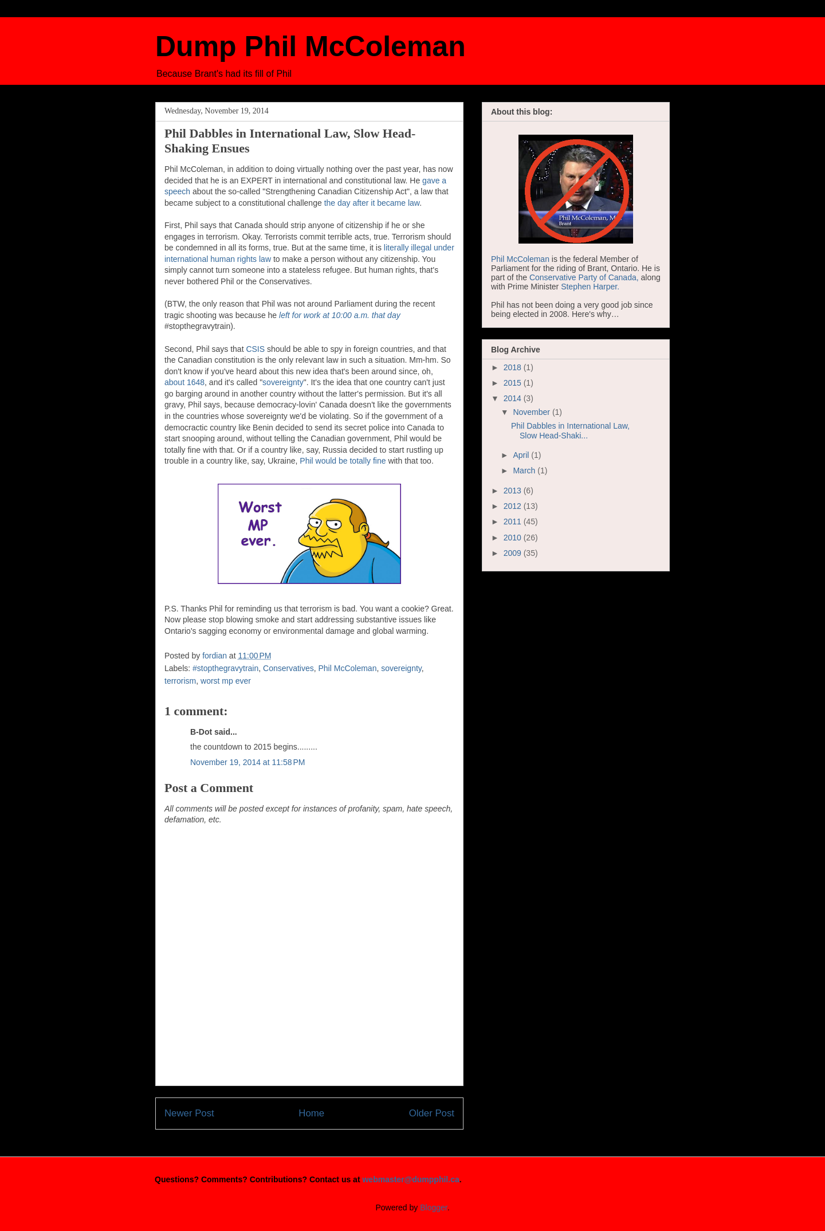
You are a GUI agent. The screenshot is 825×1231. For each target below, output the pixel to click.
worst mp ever (226, 680)
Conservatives (288, 668)
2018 (514, 367)
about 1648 (184, 382)
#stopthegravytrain (225, 668)
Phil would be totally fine (343, 460)
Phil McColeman (348, 668)
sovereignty (283, 382)
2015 (514, 382)
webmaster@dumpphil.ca (410, 1179)
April (522, 455)
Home (311, 1113)
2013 (514, 490)
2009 (514, 553)
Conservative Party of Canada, (584, 277)
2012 (514, 506)
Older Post (431, 1113)
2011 (514, 521)
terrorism (180, 680)
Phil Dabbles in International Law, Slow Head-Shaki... (570, 430)
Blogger (433, 1207)
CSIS (255, 349)
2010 (514, 537)
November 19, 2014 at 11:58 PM (247, 762)
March (525, 470)
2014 (514, 398)
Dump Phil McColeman (310, 46)
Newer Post (189, 1113)
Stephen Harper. (590, 286)
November (532, 412)
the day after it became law (372, 202)
